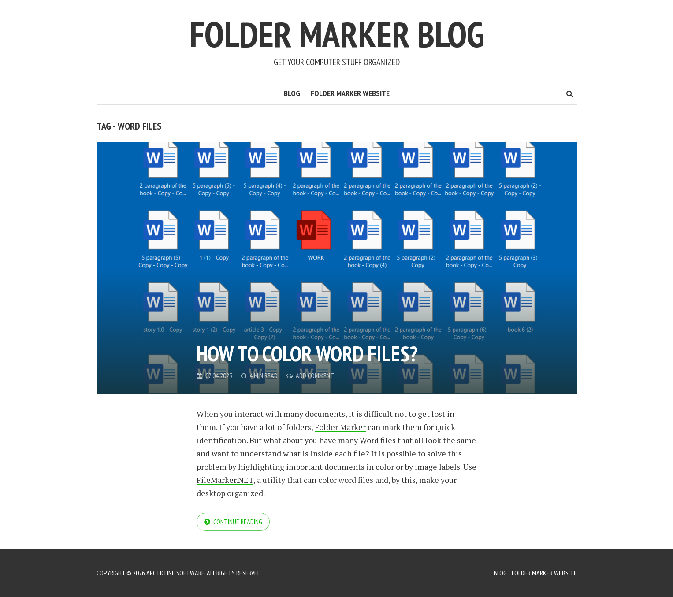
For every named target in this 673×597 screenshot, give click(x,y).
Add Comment (315, 375)
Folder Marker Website (350, 93)
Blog (292, 93)
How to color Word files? (307, 353)
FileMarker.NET (225, 480)
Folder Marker (340, 427)
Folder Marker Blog (337, 34)
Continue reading (237, 521)
